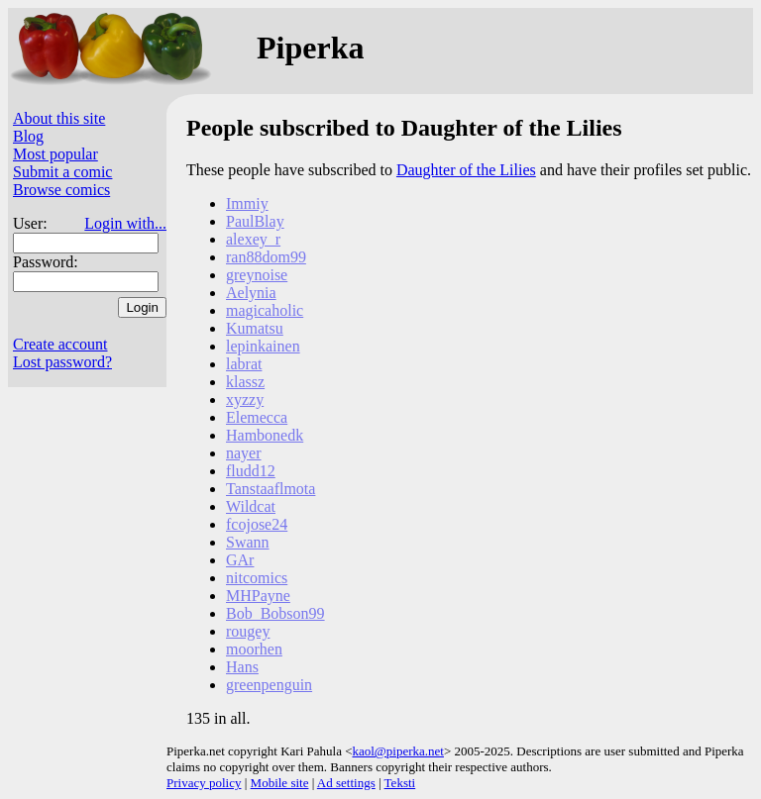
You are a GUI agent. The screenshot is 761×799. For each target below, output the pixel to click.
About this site (59, 118)
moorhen (254, 649)
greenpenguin (269, 684)
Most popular (55, 154)
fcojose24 (256, 524)
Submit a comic (62, 171)
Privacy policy (203, 782)
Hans (242, 666)
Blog (28, 136)
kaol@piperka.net (397, 751)
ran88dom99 (266, 257)
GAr (240, 559)
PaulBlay (255, 221)
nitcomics (256, 577)
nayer (244, 453)
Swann (248, 542)
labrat (244, 363)
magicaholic (264, 310)
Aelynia (251, 292)
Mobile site (280, 782)
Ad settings (346, 782)
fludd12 (250, 470)
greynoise (256, 274)
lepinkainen (263, 346)
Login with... (125, 223)
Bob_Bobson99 (275, 613)
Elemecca (256, 417)
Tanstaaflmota (270, 488)
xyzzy (245, 399)
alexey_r (253, 239)
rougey (248, 631)
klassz (245, 381)
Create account (60, 344)
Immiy (247, 203)
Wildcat (250, 506)
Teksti (400, 782)
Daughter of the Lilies (466, 169)
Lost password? (62, 361)
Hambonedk (264, 435)
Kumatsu (254, 328)
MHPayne (258, 595)
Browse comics (61, 189)
